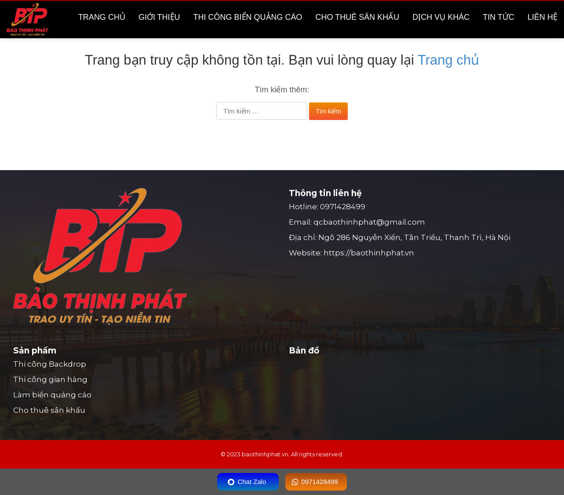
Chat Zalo (251, 481)
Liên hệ (542, 17)
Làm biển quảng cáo (52, 394)
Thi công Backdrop (49, 364)
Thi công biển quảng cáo (247, 17)
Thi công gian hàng (50, 379)
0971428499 (342, 206)
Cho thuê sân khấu (358, 17)
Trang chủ (101, 17)
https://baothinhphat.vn (369, 252)
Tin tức (498, 17)
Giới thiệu (159, 17)
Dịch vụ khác (440, 17)
